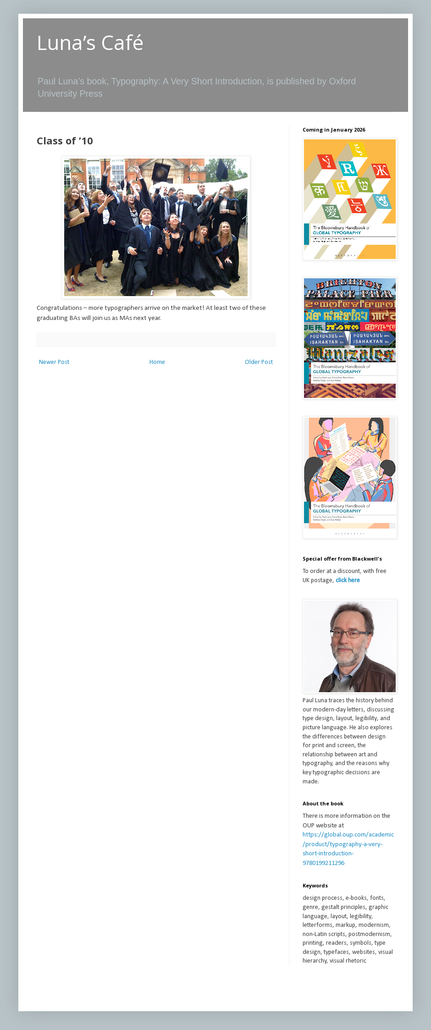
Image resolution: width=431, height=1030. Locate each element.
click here (348, 580)
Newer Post (54, 362)
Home (157, 362)
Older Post (259, 362)
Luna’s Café (90, 42)
